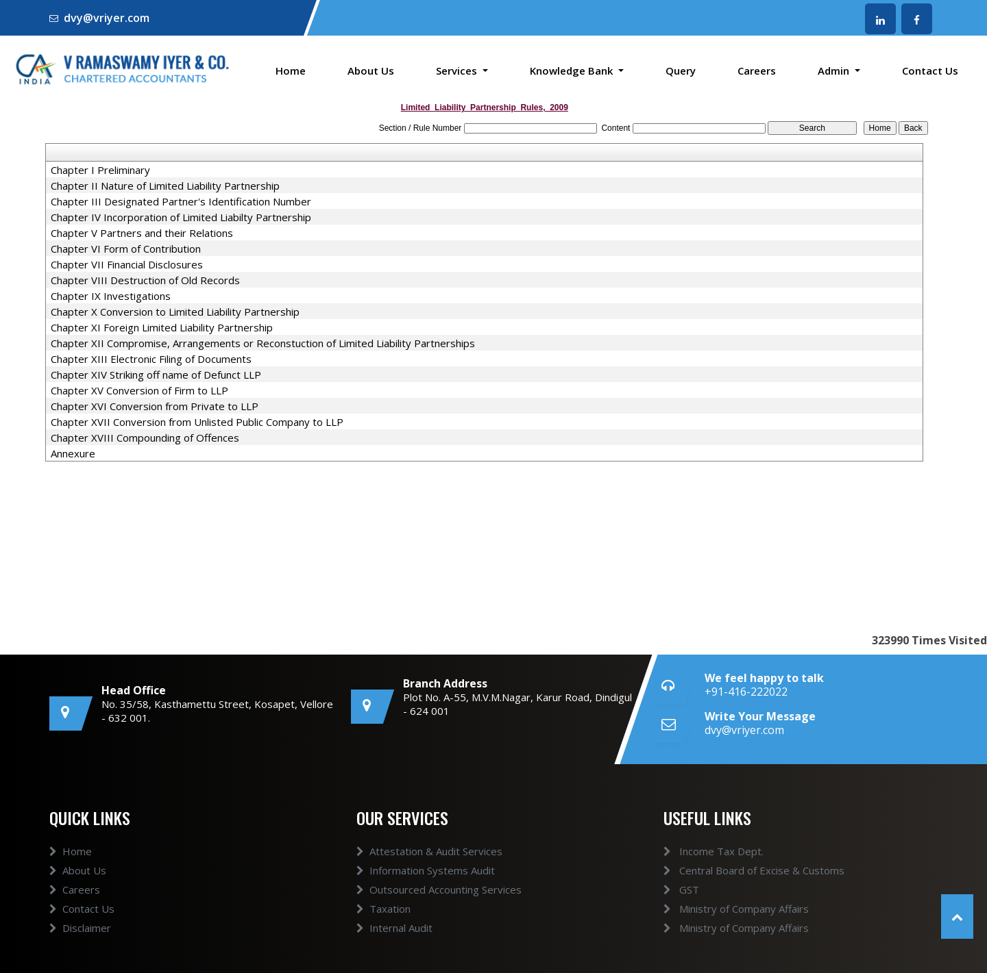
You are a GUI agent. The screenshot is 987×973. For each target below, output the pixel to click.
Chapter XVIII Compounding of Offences (145, 437)
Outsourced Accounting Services (439, 889)
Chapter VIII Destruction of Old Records (145, 280)
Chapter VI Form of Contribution (126, 248)
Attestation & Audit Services (429, 851)
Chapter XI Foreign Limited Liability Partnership (162, 327)
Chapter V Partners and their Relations (142, 232)
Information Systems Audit (425, 870)
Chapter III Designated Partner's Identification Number (181, 201)
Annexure (73, 453)
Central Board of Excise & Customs (753, 870)
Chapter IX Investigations (111, 295)
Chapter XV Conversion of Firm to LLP (139, 390)
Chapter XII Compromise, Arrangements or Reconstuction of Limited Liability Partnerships (263, 343)
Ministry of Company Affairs (736, 908)
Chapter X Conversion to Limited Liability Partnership (175, 311)
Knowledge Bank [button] (573, 70)
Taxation (383, 908)
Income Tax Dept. (713, 851)
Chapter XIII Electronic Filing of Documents (151, 358)
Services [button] (458, 70)
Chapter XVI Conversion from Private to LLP (154, 406)
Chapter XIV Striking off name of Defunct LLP (156, 374)
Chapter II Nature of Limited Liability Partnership (165, 185)
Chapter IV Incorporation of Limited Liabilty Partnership (181, 217)
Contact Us (930, 70)
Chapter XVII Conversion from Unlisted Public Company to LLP (197, 421)
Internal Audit (394, 928)
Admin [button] (835, 70)
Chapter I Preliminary (100, 169)
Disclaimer (80, 928)
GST (681, 889)
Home (291, 70)
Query (681, 70)
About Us (371, 70)
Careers (757, 70)
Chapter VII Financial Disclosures (127, 264)
